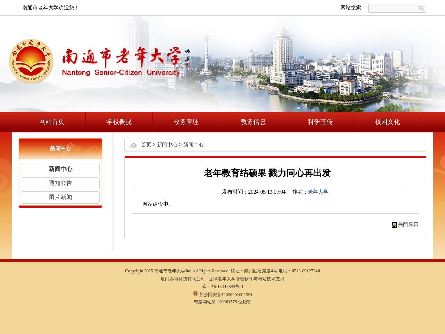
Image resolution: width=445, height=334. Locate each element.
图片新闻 (60, 197)
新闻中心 (60, 169)
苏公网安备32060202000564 (223, 294)
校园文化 (387, 121)
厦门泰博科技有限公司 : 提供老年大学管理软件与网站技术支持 (222, 278)
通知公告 (60, 183)
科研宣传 (320, 121)
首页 (146, 145)
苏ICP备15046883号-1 (223, 286)
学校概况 (119, 121)
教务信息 (253, 121)
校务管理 (186, 121)
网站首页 (52, 121)
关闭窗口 (408, 224)
